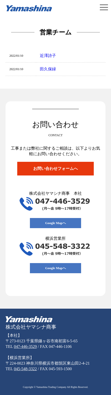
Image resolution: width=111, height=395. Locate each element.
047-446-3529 (25, 346)
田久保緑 (48, 69)
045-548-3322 (25, 369)
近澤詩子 (48, 55)
